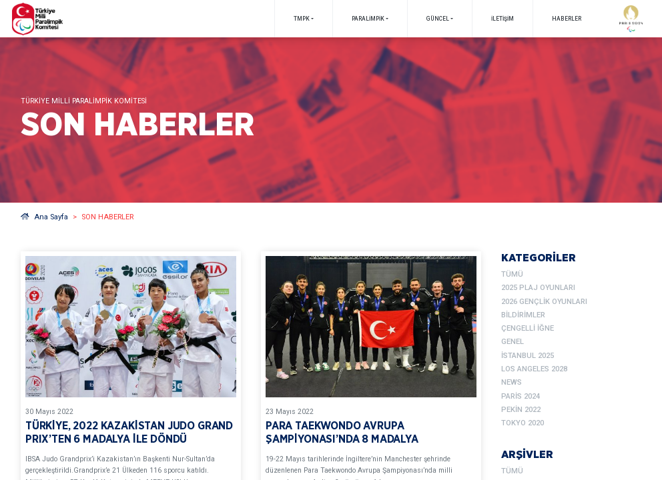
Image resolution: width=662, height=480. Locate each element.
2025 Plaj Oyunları (538, 287)
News (511, 382)
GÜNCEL (437, 18)
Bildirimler (523, 315)
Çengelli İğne (527, 328)
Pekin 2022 (521, 409)
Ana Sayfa (44, 217)
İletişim (502, 18)
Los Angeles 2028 (534, 369)
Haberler (566, 18)
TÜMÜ (512, 274)
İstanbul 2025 (527, 355)
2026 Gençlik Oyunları (544, 301)
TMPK (302, 18)
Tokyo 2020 (522, 423)
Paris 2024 (520, 396)
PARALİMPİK (368, 18)
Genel (512, 341)
